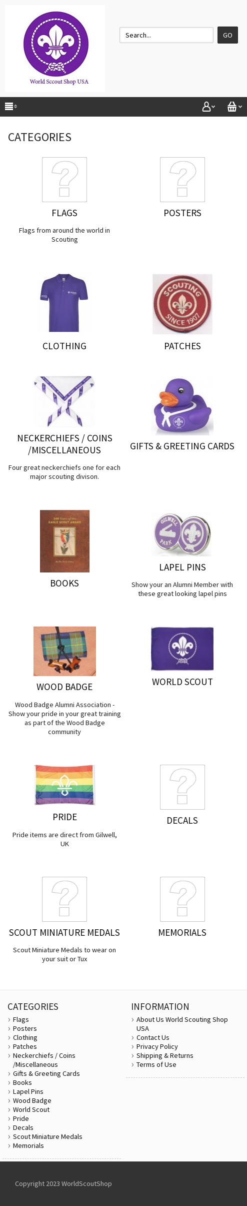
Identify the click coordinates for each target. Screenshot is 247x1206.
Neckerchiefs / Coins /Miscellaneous (44, 1060)
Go (227, 35)
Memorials (28, 1145)
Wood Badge (32, 1100)
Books (22, 1082)
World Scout (31, 1109)
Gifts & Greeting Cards (46, 1073)
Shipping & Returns (165, 1055)
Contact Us (153, 1037)
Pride (21, 1118)
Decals (23, 1127)
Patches (25, 1046)
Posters (25, 1028)
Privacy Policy (157, 1046)
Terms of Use (156, 1064)
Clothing (25, 1037)
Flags (21, 1019)
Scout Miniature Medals (47, 1136)
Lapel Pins (28, 1091)
